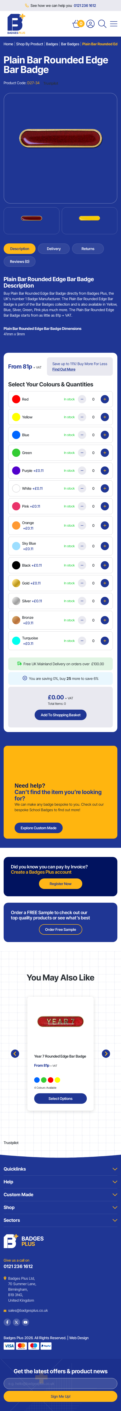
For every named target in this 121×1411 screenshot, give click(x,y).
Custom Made (60, 1194)
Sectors (60, 1220)
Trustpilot (50, 83)
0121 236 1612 (85, 5)
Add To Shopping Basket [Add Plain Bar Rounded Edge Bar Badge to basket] (60, 715)
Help (60, 1182)
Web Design (79, 1338)
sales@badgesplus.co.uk (24, 1310)
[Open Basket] (76, 24)
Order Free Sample (60, 929)
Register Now (61, 883)
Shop (60, 1207)
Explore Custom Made (39, 828)
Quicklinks (60, 1169)
